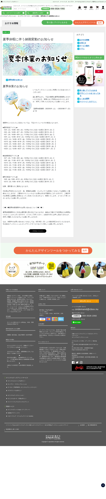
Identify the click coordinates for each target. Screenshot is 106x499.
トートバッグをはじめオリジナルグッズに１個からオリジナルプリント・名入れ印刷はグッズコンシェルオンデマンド (37, 425)
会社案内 (82, 425)
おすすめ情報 (84, 40)
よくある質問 (84, 99)
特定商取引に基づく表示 (12, 430)
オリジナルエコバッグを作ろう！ (17, 381)
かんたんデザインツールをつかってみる (53, 251)
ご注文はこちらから (38, 231)
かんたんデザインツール (84, 23)
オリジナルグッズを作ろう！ (11, 1)
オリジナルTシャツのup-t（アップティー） (19, 410)
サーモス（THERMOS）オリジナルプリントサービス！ (22, 388)
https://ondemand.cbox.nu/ (80, 350)
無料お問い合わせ (85, 302)
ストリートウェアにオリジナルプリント (18, 402)
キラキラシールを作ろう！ (15, 391)
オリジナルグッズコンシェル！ (16, 396)
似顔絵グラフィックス (14, 413)
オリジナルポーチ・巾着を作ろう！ (17, 399)
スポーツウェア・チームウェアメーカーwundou (20, 416)
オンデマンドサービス (24, 16)
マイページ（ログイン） (88, 102)
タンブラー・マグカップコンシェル (17, 384)
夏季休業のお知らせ (15, 80)
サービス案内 (84, 46)
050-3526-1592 (58, 9)
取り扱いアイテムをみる (53, 23)
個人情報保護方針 (92, 425)
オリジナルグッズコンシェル (8, 16)
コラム (82, 49)
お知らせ (83, 43)
